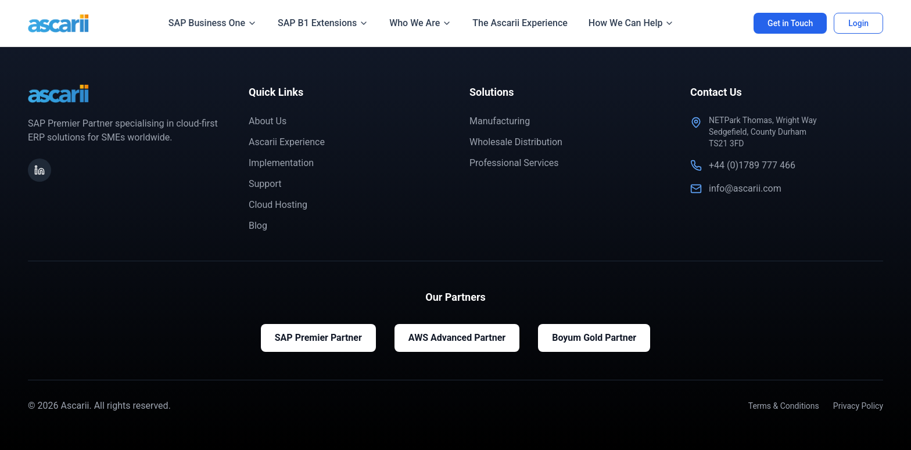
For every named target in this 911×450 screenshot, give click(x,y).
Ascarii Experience (287, 141)
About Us (267, 121)
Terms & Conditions (783, 406)
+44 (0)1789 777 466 (752, 165)
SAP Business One (212, 22)
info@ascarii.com (745, 188)
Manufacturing (499, 121)
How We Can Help (632, 22)
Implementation (281, 162)
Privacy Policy (858, 406)
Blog (258, 225)
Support (265, 183)
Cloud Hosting (278, 204)
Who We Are (420, 22)
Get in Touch (790, 23)
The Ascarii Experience (520, 22)
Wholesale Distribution (515, 141)
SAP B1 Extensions (323, 22)
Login (858, 23)
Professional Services (514, 162)
